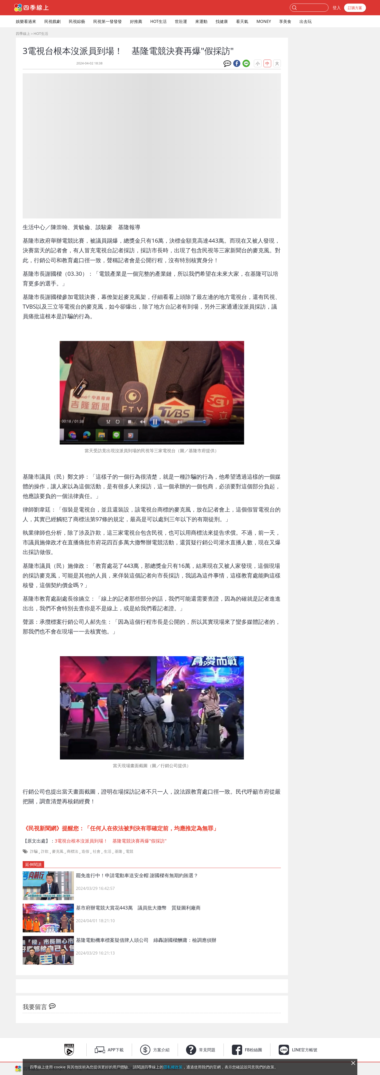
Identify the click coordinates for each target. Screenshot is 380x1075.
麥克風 (57, 851)
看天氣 (242, 21)
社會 (96, 851)
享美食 (285, 21)
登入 (337, 7)
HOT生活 (158, 21)
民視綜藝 (77, 21)
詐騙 (34, 851)
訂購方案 (355, 7)
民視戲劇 (52, 21)
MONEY (263, 21)
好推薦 (136, 21)
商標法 (72, 851)
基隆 (118, 851)
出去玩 (305, 21)
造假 (85, 851)
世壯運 (181, 21)
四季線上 (23, 33)
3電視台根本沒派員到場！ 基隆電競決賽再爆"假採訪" (111, 841)
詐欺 (45, 851)
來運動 (201, 21)
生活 (107, 851)
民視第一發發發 (107, 21)
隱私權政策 (172, 1066)
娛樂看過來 (26, 21)
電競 (129, 851)
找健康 (222, 21)
